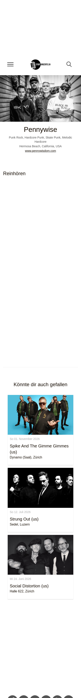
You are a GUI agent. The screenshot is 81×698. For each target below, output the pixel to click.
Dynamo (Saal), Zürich (26, 457)
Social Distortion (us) (29, 586)
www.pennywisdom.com (40, 150)
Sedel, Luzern (20, 524)
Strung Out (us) (24, 519)
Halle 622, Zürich (22, 591)
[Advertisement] (39, 648)
